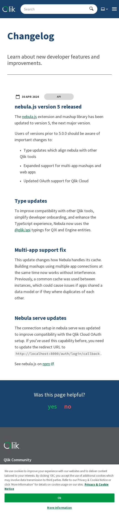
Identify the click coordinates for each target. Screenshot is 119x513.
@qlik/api (22, 229)
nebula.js (29, 116)
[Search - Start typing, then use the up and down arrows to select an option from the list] (56, 9)
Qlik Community (17, 459)
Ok (59, 498)
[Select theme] (105, 9)
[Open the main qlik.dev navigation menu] (114, 9)
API (59, 96)
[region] (59, 488)
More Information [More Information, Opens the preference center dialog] (59, 508)
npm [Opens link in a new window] (46, 363)
